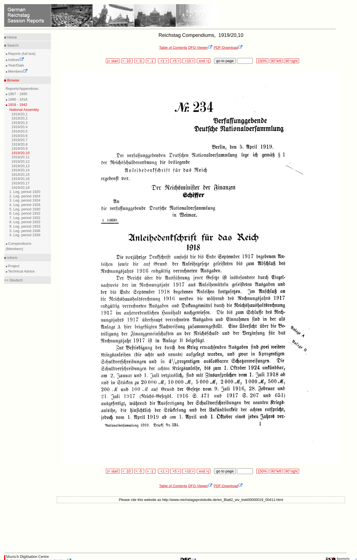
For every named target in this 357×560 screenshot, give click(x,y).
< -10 (127, 61)
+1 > (163, 61)
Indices (15, 60)
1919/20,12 (21, 161)
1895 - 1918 (17, 99)
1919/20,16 (21, 179)
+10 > (189, 61)
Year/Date (15, 65)
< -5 (139, 61)
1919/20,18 (21, 187)
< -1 (150, 61)
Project (13, 266)
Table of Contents (173, 47)
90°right (291, 61)
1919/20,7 (20, 140)
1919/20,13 (21, 166)
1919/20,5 (20, 131)
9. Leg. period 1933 (24, 226)
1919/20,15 (21, 174)
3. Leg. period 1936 (24, 231)
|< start (112, 61)
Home (11, 37)
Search (12, 45)
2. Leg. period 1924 (24, 196)
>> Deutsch (13, 280)
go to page (225, 61)
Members (17, 71)
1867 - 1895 (17, 94)
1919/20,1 (20, 114)
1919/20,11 (21, 157)
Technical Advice (21, 271)
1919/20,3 (20, 123)
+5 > (175, 61)
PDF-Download (228, 47)
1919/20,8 (20, 144)
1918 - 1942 (17, 105)
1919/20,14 (21, 170)
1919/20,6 (20, 136)
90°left (276, 61)
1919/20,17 (21, 183)
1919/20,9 (20, 148)
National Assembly (24, 110)
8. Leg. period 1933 (24, 222)
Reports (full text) (21, 54)
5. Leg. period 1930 (24, 209)
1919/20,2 (20, 118)
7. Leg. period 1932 (24, 218)
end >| (203, 61)
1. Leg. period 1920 (24, 192)
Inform (11, 258)
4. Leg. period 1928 (24, 205)
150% (262, 61)
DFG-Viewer (200, 47)
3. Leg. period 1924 (24, 200)
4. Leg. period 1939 (24, 235)
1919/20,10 (21, 153)
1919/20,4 (20, 127)
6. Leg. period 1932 (24, 213)
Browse (12, 80)
